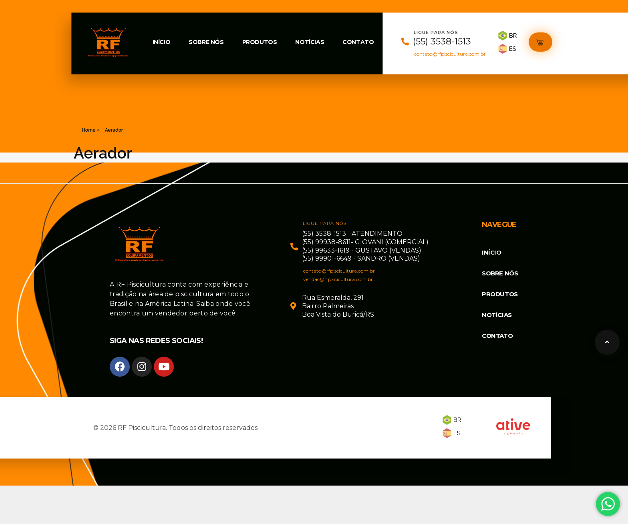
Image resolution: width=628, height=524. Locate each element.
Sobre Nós (206, 42)
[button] (540, 42)
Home (88, 130)
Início (162, 42)
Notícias (309, 42)
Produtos (259, 42)
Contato (358, 42)
